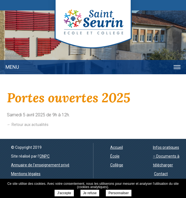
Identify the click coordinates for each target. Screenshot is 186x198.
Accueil (116, 147)
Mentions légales (26, 174)
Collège (116, 165)
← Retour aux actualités (27, 124)
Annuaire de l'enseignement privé (40, 165)
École (115, 156)
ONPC (44, 156)
